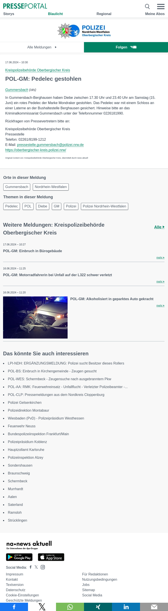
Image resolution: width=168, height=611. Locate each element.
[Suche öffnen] (147, 6)
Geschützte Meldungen (24, 600)
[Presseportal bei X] (35, 567)
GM (57, 206)
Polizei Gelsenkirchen (25, 402)
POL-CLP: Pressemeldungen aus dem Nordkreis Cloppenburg (56, 395)
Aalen (12, 497)
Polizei (71, 206)
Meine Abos (155, 14)
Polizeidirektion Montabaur (28, 410)
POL (28, 206)
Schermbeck (17, 481)
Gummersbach (16, 90)
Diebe (42, 206)
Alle (159, 227)
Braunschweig (19, 473)
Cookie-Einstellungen (22, 595)
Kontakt (12, 579)
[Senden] (154, 607)
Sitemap (88, 590)
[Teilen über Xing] (98, 607)
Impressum (14, 574)
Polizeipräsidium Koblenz (27, 442)
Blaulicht (55, 14)
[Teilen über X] (42, 607)
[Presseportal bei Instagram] (41, 567)
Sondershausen (20, 465)
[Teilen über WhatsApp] (70, 607)
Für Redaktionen (95, 574)
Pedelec (11, 206)
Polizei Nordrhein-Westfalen (104, 206)
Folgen (126, 47)
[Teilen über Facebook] (14, 607)
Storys (8, 14)
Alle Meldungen (42, 47)
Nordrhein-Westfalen (51, 187)
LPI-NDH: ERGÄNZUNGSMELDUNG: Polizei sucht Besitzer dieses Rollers (66, 363)
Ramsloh (15, 512)
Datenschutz (15, 590)
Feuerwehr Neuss (21, 426)
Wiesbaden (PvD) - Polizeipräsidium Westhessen (46, 418)
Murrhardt (15, 489)
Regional (104, 14)
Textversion (15, 585)
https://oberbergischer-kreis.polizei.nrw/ (35, 150)
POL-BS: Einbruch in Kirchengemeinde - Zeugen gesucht (52, 371)
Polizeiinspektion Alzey (25, 457)
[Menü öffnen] (161, 6)
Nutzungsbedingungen (99, 579)
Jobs (85, 585)
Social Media (92, 595)
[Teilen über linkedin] (126, 607)
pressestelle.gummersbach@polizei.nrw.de (50, 145)
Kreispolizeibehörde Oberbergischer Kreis (37, 70)
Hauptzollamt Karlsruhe (26, 450)
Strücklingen (17, 520)
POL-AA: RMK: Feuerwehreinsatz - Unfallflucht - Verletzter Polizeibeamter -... (68, 387)
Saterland (15, 505)
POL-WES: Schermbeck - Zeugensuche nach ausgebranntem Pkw (59, 379)
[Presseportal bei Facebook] (29, 567)
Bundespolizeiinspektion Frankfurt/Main (38, 434)
